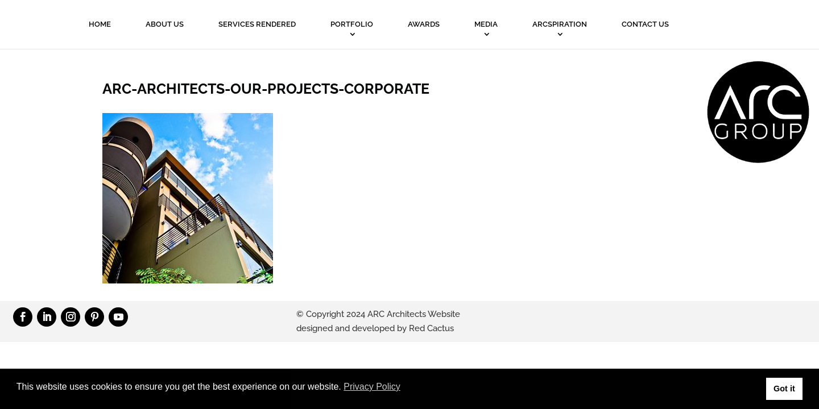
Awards (424, 24)
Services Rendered (257, 24)
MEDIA (486, 24)
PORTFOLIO (351, 24)
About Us (165, 24)
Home (100, 24)
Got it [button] (784, 388)
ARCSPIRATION (559, 24)
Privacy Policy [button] (372, 386)
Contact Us (645, 24)
